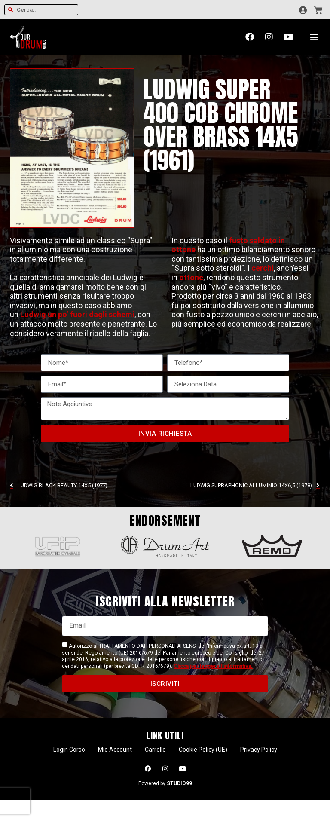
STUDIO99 (179, 783)
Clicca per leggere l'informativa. (213, 666)
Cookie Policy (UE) (203, 749)
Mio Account (115, 749)
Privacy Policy (258, 749)
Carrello (155, 749)
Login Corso (69, 749)
